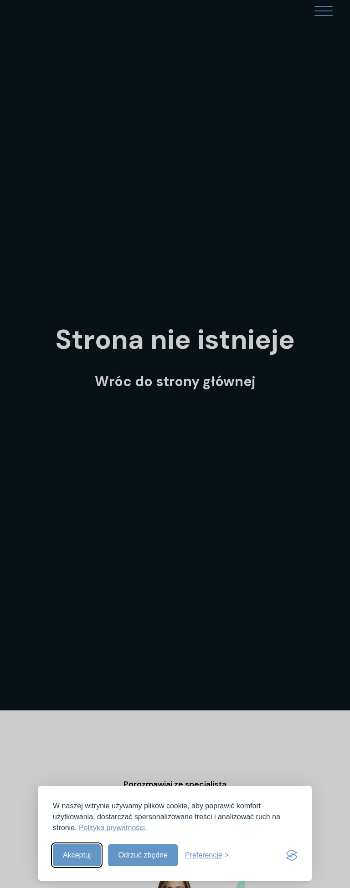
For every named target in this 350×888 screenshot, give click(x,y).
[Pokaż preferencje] (207, 855)
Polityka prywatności (112, 828)
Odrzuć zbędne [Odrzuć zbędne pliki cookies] (143, 855)
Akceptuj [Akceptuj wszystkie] (77, 855)
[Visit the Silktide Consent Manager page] (291, 855)
